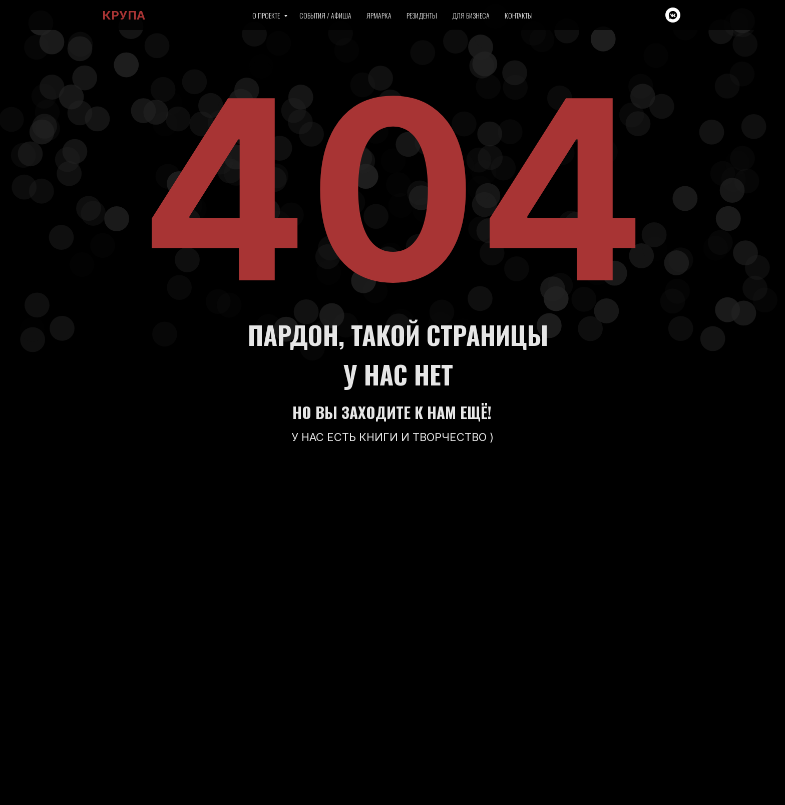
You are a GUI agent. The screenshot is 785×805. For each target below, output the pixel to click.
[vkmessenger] (672, 15)
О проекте (266, 15)
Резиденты (422, 15)
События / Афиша (325, 15)
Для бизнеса (471, 15)
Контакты (519, 15)
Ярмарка (378, 15)
